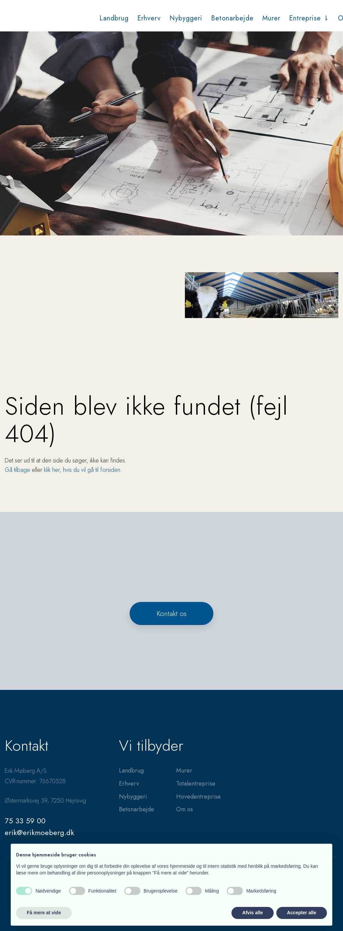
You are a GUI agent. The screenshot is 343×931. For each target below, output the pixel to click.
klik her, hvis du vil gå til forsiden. (83, 470)
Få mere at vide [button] (44, 912)
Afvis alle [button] (252, 912)
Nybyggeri (185, 18)
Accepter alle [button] (301, 912)
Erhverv (149, 18)
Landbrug (114, 18)
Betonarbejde (232, 18)
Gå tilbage (17, 470)
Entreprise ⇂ (309, 18)
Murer (271, 18)
